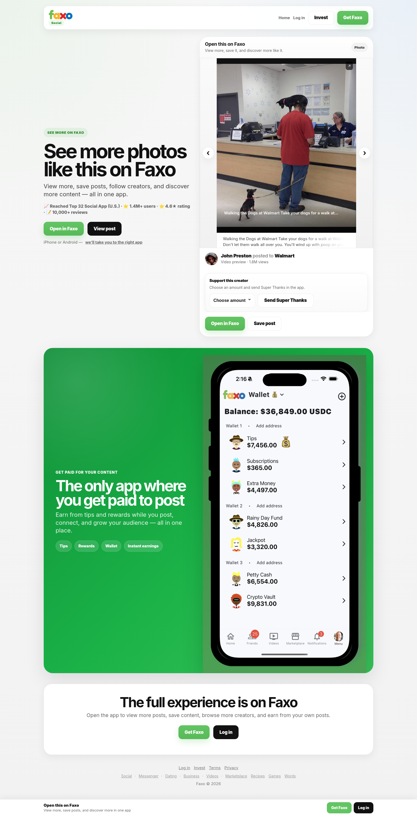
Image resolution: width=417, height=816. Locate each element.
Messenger (149, 776)
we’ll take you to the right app (114, 242)
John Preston (236, 256)
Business (191, 776)
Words (290, 776)
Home (284, 17)
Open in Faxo (64, 228)
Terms (215, 767)
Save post (264, 323)
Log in (299, 17)
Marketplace (236, 776)
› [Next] (364, 152)
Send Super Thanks (285, 300)
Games (275, 776)
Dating (171, 776)
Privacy (231, 767)
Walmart (284, 256)
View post (104, 228)
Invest (321, 17)
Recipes (258, 776)
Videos (212, 776)
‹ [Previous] (208, 152)
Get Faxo (352, 17)
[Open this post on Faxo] (286, 145)
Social (126, 776)
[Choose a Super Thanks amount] (232, 300)
